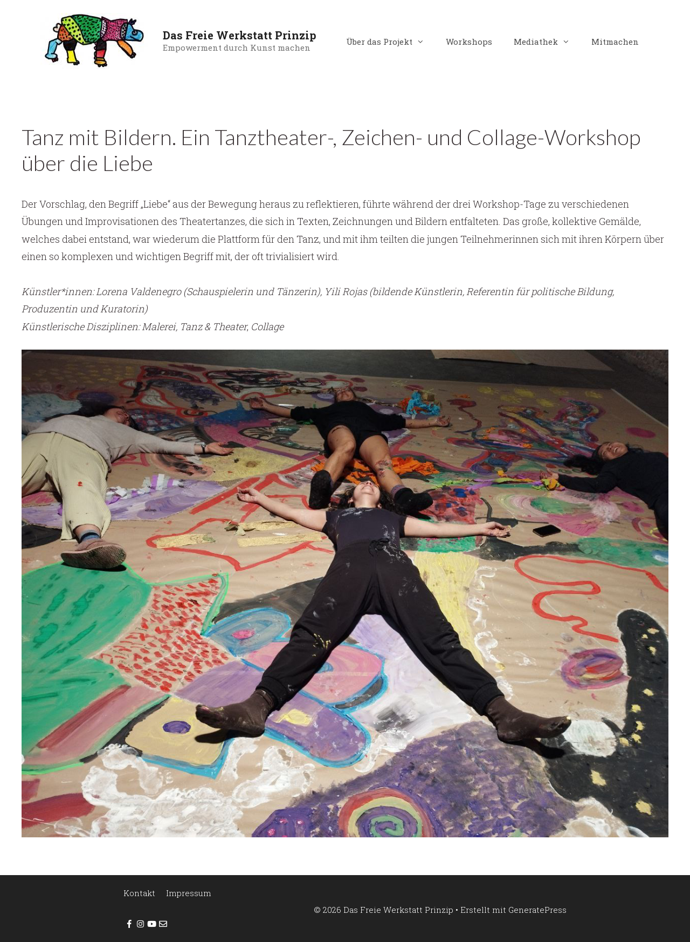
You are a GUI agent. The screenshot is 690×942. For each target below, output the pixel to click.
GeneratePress (537, 909)
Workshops (469, 41)
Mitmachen (615, 41)
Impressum (188, 893)
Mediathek (547, 41)
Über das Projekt (390, 41)
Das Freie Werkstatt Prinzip (239, 35)
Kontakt (139, 893)
